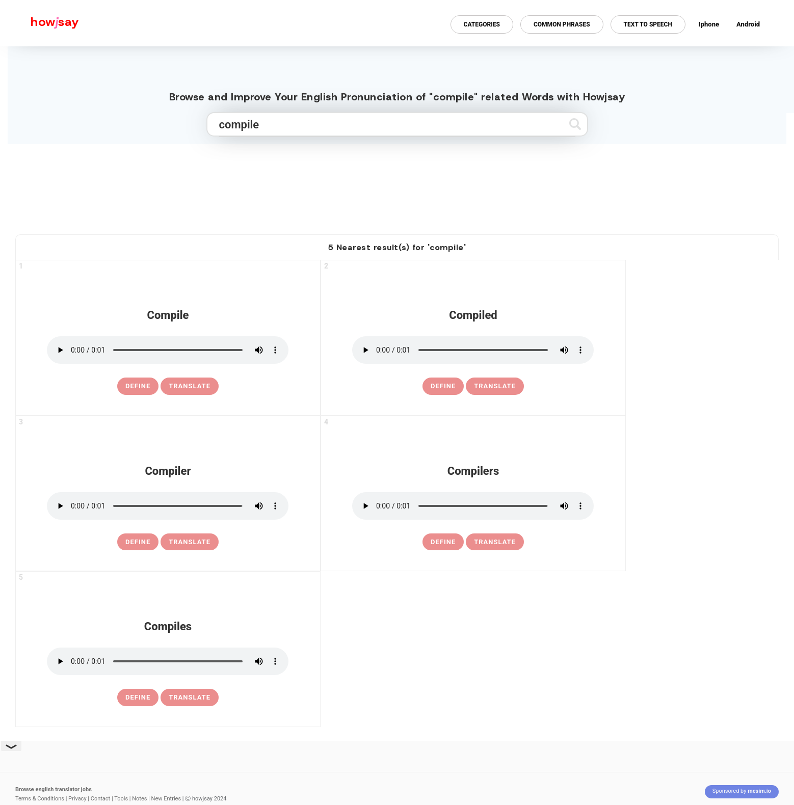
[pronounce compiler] (167, 506)
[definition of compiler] (137, 542)
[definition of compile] (137, 386)
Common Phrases (562, 24)
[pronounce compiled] (473, 350)
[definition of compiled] (443, 386)
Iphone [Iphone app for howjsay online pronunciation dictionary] (709, 24)
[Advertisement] (397, 185)
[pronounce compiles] (167, 661)
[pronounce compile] (167, 350)
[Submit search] (575, 124)
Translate (189, 386)
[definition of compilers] (443, 542)
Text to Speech (648, 24)
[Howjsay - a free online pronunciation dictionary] (39, 23)
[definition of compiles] (137, 697)
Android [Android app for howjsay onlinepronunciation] (748, 24)
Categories (482, 24)
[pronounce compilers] (473, 506)
